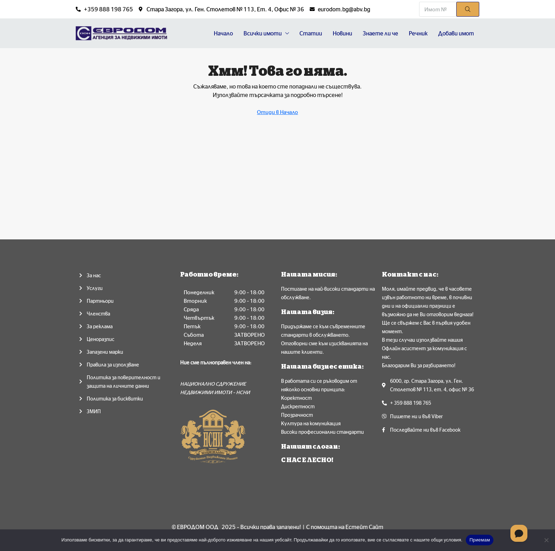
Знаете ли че (380, 33)
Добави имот (456, 33)
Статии (310, 33)
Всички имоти (263, 33)
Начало (223, 33)
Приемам (479, 540)
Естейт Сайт (364, 527)
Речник (418, 33)
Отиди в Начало (277, 112)
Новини (342, 33)
